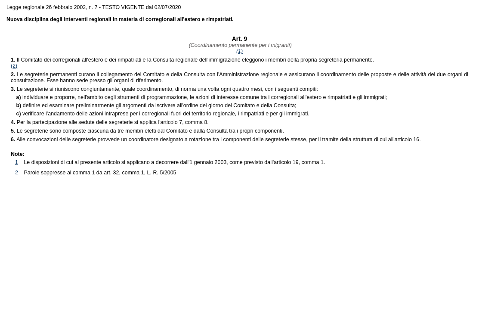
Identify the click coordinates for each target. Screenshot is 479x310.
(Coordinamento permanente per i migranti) (239, 45)
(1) (239, 51)
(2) (14, 66)
